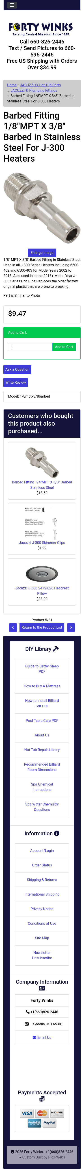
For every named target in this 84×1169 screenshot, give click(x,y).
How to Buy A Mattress (42, 686)
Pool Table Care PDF (42, 721)
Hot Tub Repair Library (42, 750)
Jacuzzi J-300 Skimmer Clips (42, 543)
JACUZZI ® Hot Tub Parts (40, 85)
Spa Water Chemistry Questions (42, 807)
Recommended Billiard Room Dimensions (42, 767)
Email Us (42, 1037)
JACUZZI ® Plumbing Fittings (34, 90)
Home (12, 85)
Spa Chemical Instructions (42, 787)
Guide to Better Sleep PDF (42, 669)
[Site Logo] (42, 27)
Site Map (42, 938)
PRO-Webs (56, 1157)
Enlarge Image (42, 253)
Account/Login (42, 851)
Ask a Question (17, 369)
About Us (42, 735)
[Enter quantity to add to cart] (30, 347)
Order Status (42, 865)
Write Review (15, 382)
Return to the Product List (42, 627)
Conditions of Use (42, 923)
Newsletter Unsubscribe (42, 955)
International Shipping (42, 894)
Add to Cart (64, 347)
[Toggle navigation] (12, 5)
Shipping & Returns (42, 880)
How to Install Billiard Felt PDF (42, 703)
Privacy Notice (41, 909)
